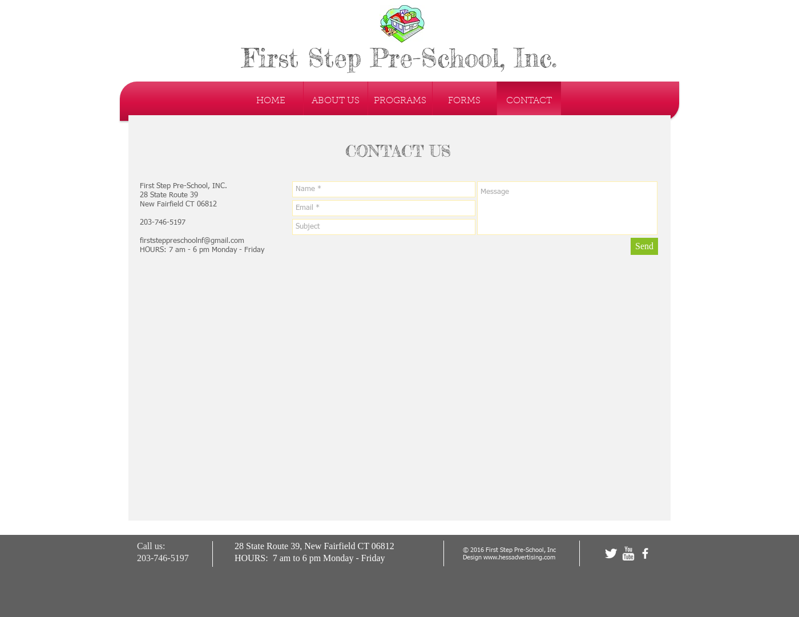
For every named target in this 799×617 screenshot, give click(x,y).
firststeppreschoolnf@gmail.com (192, 241)
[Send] (644, 246)
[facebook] (645, 553)
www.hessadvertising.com (519, 557)
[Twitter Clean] (611, 553)
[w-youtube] (628, 553)
